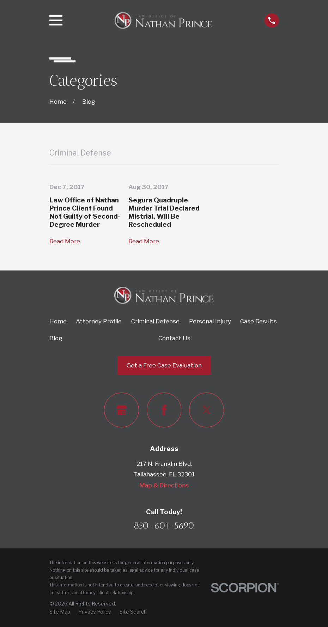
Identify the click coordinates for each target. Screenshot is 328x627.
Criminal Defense (155, 321)
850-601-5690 (164, 525)
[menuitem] (59, 612)
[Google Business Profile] (121, 409)
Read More (64, 241)
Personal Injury (210, 321)
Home (58, 321)
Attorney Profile (99, 321)
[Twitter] (206, 409)
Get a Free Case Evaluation (164, 365)
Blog (55, 338)
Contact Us (174, 338)
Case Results (258, 321)
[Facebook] (164, 409)
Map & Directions (164, 485)
